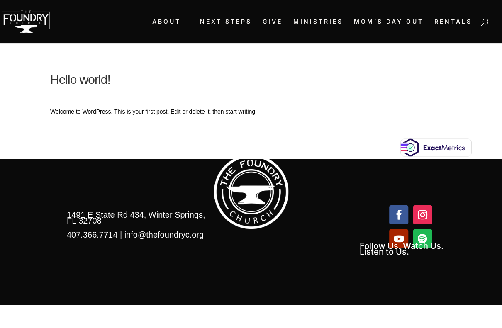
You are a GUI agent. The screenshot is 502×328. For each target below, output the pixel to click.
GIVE (273, 22)
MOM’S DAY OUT (389, 22)
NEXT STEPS (226, 22)
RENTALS (453, 22)
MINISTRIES (318, 22)
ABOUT (166, 22)
